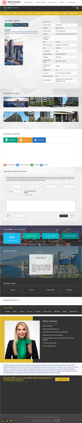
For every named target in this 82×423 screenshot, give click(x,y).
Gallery (15, 13)
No (26, 195)
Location (22, 13)
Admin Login (27, 417)
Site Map (56, 417)
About (74, 7)
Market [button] (62, 2)
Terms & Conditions (42, 417)
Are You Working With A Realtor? (30, 191)
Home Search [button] (28, 2)
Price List (30, 13)
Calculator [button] (52, 2)
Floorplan (38, 13)
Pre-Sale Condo (41, 2)
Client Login (50, 417)
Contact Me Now (62, 379)
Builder (65, 13)
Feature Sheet (47, 13)
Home (19, 2)
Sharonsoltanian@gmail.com (51, 329)
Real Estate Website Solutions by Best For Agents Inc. (41, 421)
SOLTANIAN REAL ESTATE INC (55, 332)
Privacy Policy (34, 417)
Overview (7, 13)
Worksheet (57, 13)
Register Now (73, 13)
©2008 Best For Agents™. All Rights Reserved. (41, 420)
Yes (31, 195)
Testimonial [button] (72, 2)
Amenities (17, 25)
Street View (24, 140)
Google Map (10, 140)
